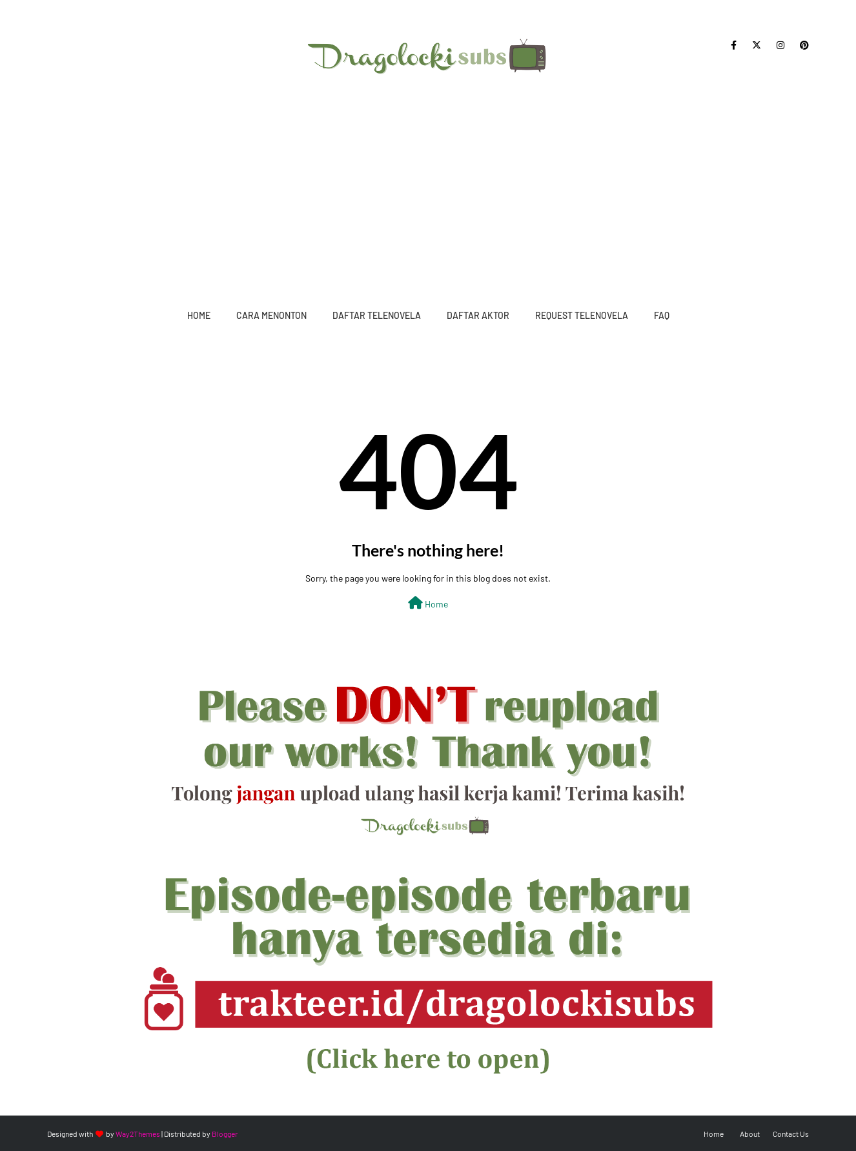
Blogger (225, 1133)
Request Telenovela (581, 315)
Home (198, 315)
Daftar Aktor (478, 315)
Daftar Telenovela (376, 315)
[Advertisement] (428, 187)
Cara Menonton (271, 315)
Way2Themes (138, 1133)
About (750, 1133)
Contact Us (791, 1133)
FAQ (661, 315)
